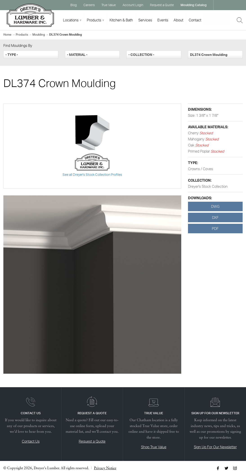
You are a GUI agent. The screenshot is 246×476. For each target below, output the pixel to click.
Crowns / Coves (200, 169)
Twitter (230, 5)
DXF (215, 217)
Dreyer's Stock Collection (208, 186)
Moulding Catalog (194, 5)
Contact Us (31, 441)
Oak (191, 145)
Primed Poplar (199, 151)
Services (145, 20)
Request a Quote (162, 5)
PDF (215, 228)
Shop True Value (153, 447)
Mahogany (196, 139)
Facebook (221, 5)
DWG (215, 206)
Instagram (238, 5)
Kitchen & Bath (121, 20)
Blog (73, 5)
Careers (89, 5)
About (178, 20)
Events (162, 20)
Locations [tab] (70, 20)
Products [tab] (94, 20)
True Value (108, 5)
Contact (195, 20)
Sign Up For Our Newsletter (215, 447)
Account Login (133, 5)
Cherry (193, 133)
